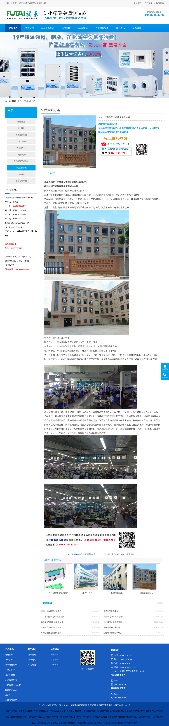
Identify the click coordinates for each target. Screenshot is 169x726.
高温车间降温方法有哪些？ (115, 617)
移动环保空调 (21, 135)
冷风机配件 (21, 148)
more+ (159, 603)
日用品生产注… (87, 593)
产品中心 (9, 649)
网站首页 (13, 28)
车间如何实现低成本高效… (52, 611)
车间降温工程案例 (21, 161)
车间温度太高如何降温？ (51, 627)
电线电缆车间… (117, 593)
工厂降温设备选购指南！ (114, 622)
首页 (19, 101)
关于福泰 (148, 3)
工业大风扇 (83, 28)
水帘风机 (66, 28)
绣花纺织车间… (146, 593)
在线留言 (54, 665)
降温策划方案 (29, 101)
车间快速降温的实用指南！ (52, 633)
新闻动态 (32, 649)
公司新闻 (32, 655)
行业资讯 (32, 660)
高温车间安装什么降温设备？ (53, 622)
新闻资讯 (120, 28)
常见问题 (32, 665)
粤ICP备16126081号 (122, 705)
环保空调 (29, 28)
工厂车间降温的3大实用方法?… (54, 617)
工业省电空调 (47, 28)
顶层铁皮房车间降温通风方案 (84, 554)
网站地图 (137, 3)
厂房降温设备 (102, 28)
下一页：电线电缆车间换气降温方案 (119, 554)
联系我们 (136, 28)
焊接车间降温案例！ (112, 611)
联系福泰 (160, 3)
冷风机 (21, 174)
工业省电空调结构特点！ (114, 633)
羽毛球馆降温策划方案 (58, 593)
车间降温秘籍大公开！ (113, 627)
